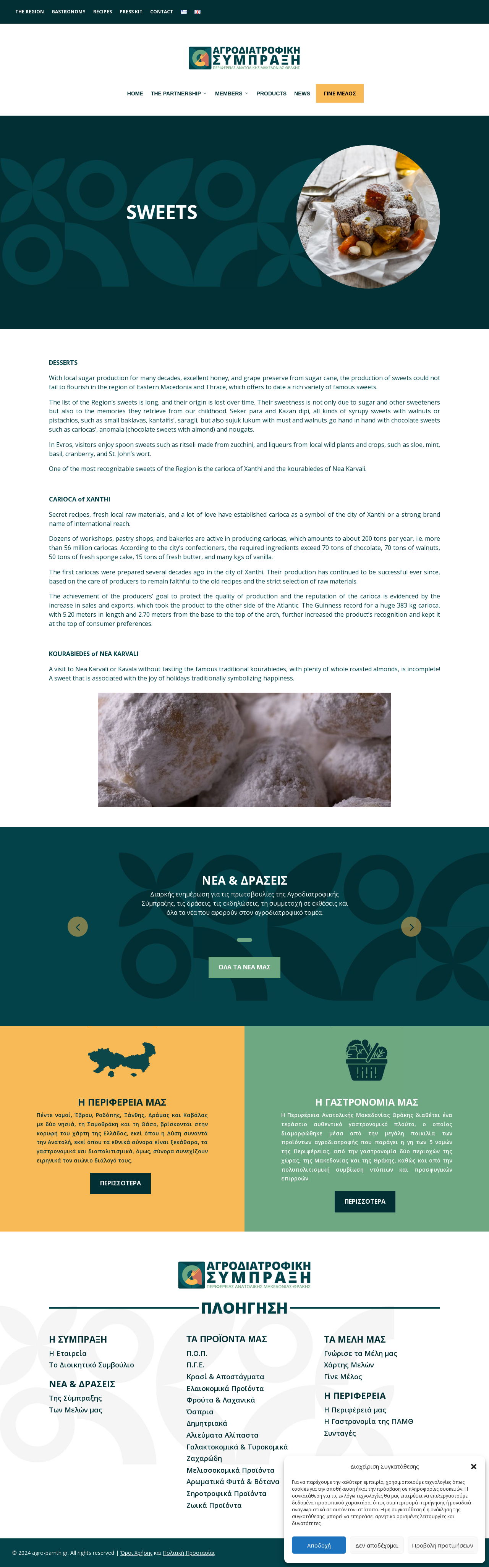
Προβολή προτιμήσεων (442, 1545)
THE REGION (29, 11)
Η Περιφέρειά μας (355, 1409)
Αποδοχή (319, 1545)
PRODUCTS (272, 93)
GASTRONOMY (69, 11)
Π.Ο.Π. (196, 1353)
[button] (474, 1466)
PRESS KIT (131, 11)
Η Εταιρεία (68, 1353)
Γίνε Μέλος (343, 1376)
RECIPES (102, 11)
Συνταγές (340, 1433)
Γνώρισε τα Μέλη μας (360, 1353)
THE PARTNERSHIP (179, 93)
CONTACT (161, 11)
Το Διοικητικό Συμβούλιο (91, 1364)
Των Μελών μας (75, 1409)
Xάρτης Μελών (349, 1364)
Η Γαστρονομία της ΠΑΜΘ (368, 1421)
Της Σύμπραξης (75, 1398)
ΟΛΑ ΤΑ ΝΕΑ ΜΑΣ (244, 967)
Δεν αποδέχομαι (376, 1545)
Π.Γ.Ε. (195, 1364)
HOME (135, 93)
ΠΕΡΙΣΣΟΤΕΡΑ (120, 1183)
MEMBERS (232, 93)
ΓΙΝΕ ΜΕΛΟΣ (340, 93)
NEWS (302, 93)
